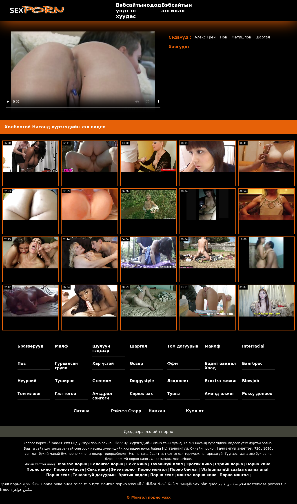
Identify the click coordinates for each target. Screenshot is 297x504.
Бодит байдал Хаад (220, 365)
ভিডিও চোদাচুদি (180, 484)
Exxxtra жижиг (221, 381)
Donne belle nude (56, 484)
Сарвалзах (141, 393)
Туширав (64, 381)
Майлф (212, 346)
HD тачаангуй (175, 448)
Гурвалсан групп (66, 365)
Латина (82, 411)
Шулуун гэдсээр (101, 348)
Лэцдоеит (178, 381)
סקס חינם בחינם (86, 484)
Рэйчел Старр (126, 411)
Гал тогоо (65, 393)
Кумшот (195, 411)
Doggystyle (142, 381)
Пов (223, 37)
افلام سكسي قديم (232, 484)
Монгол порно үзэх (118, 484)
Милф (61, 346)
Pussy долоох (257, 393)
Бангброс (252, 363)
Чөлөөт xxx (59, 443)
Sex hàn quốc (205, 484)
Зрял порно (11, 484)
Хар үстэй (103, 363)
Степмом (101, 381)
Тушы (173, 393)
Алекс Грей (205, 37)
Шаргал (263, 37)
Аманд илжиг (219, 393)
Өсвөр (136, 363)
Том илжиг (29, 393)
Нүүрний (27, 381)
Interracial (253, 346)
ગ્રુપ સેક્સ (31, 484)
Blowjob (250, 381)
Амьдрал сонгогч (102, 395)
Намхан (156, 411)
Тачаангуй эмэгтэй (234, 448)
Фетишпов (242, 37)
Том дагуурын (182, 346)
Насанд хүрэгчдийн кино (138, 443)
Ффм (172, 363)
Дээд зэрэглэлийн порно (148, 431)
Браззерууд (31, 346)
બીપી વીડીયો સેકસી (152, 484)
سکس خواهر (23, 489)
